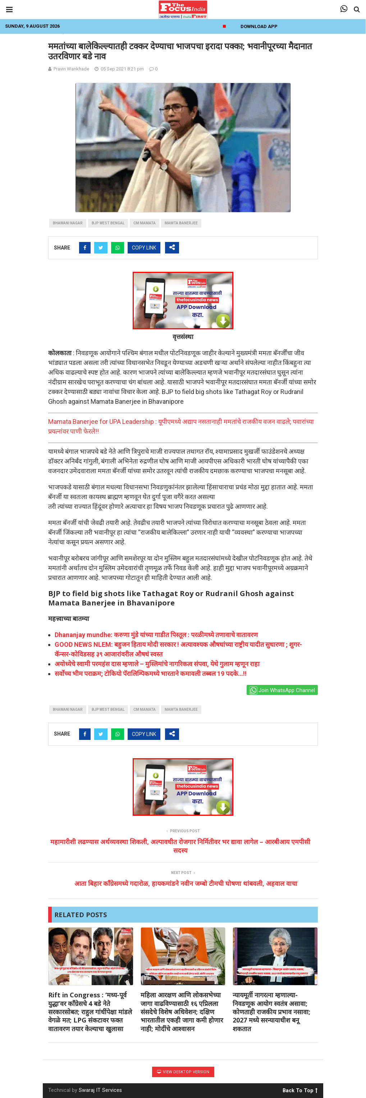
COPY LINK (144, 248)
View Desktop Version (183, 1072)
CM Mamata (144, 223)
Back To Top (300, 1089)
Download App (259, 26)
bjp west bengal (108, 223)
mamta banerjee (181, 223)
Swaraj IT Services (100, 1090)
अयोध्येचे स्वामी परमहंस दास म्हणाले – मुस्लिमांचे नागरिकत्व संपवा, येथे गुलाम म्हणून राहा (157, 664)
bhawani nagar (68, 223)
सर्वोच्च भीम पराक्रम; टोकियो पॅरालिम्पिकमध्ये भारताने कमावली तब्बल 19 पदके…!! (151, 673)
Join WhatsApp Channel (282, 690)
